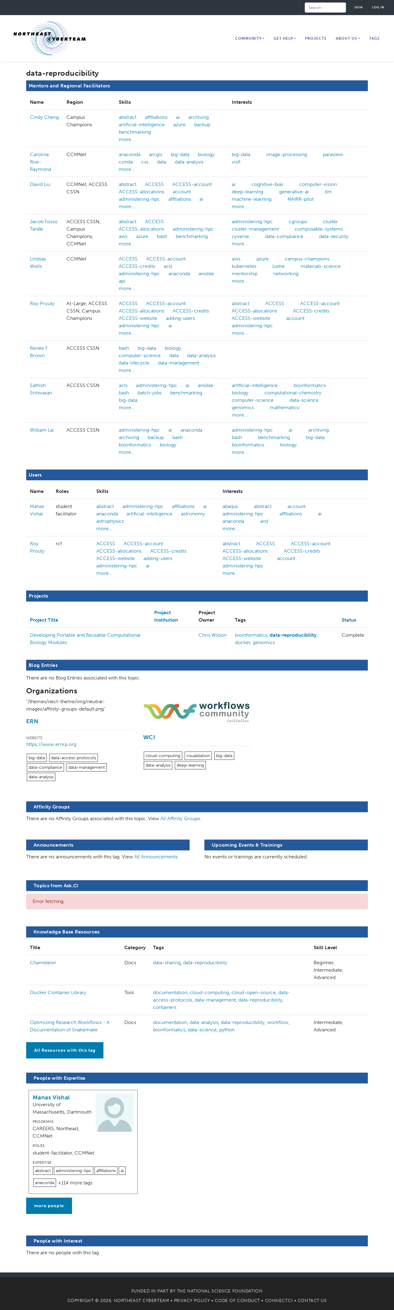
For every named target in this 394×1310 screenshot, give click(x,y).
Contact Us (312, 1300)
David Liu (40, 184)
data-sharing (167, 962)
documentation (170, 992)
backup (202, 124)
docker (242, 642)
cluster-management (255, 229)
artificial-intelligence (142, 124)
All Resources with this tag (64, 1050)
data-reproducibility (293, 635)
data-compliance (284, 236)
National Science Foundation (225, 1291)
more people (49, 1205)
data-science (304, 400)
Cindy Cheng (44, 117)
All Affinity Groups (180, 818)
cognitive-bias (267, 184)
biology (206, 154)
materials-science (321, 266)
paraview (333, 154)
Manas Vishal (51, 1097)
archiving (198, 117)
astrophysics (110, 521)
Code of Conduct (237, 1300)
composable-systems (319, 229)
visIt (236, 162)
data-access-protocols (73, 757)
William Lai (42, 430)
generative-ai (294, 192)
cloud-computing (163, 755)
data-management (178, 363)
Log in (378, 7)
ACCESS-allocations (141, 192)
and (264, 521)
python (227, 1030)
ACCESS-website (138, 318)
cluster (330, 221)
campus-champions (307, 259)
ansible (206, 273)
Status (349, 620)
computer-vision (318, 184)
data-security (333, 236)
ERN (32, 721)
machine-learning (251, 199)
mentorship (244, 273)
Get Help (283, 38)
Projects (316, 38)
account (182, 192)
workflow (277, 1022)
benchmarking (135, 132)
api (122, 281)
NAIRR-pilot (300, 199)
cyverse (240, 236)
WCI (149, 737)
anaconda (129, 154)
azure (179, 124)
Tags (374, 38)
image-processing (286, 154)
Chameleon (43, 962)
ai (178, 117)
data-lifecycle (134, 363)
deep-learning (247, 192)
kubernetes (244, 266)
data (161, 162)
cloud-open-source (253, 992)
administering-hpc (139, 199)
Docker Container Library (58, 992)
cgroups (298, 221)
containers (164, 1007)
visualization (198, 755)
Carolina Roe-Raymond (40, 161)
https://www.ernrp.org (51, 744)
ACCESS (154, 184)
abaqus (230, 506)
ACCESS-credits (137, 266)
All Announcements (156, 857)
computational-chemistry (292, 393)
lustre (278, 266)
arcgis (155, 154)
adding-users (180, 318)
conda (126, 162)
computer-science (140, 355)
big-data (180, 154)
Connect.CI (279, 1300)
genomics (243, 407)
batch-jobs (150, 393)
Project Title (44, 620)
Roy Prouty (42, 303)
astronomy (193, 514)
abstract (127, 117)
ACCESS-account (192, 184)
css (144, 162)
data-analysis (189, 162)
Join (358, 7)
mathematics (284, 407)
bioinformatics (310, 385)
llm (328, 192)
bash (162, 236)
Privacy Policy (192, 1300)
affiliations (156, 117)
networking (286, 273)
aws (123, 236)
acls (168, 266)
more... (127, 139)
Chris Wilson (213, 635)
